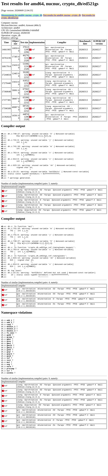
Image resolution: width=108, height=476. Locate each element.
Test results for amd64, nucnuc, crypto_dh (62, 15)
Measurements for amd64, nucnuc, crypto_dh (21, 15)
